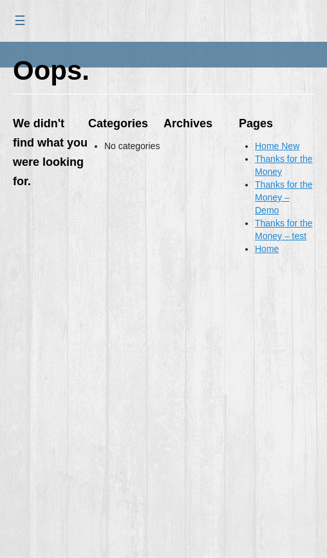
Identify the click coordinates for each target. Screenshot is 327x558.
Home (267, 249)
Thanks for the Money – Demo (284, 197)
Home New (277, 146)
